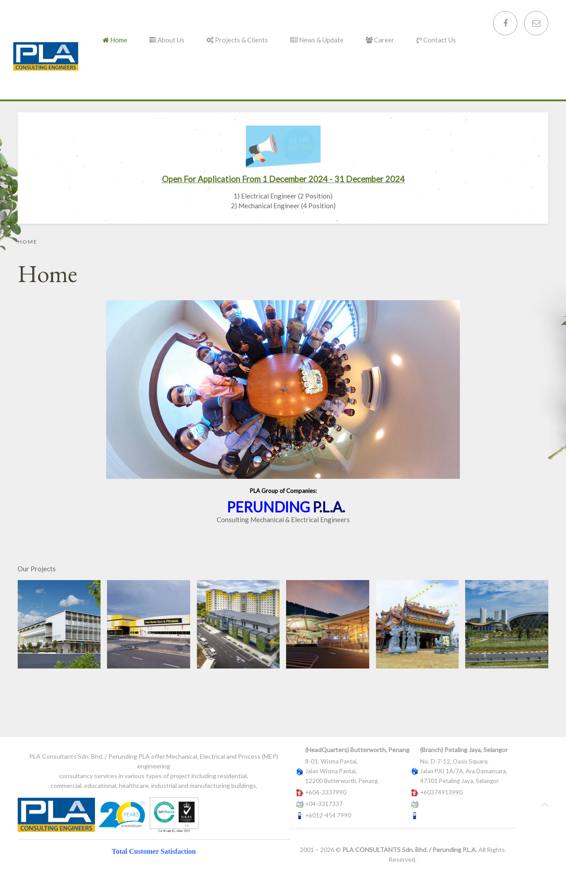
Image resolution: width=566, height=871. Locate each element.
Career (380, 40)
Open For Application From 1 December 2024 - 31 (254, 179)
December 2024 (375, 179)
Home (115, 40)
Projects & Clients (237, 40)
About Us (166, 40)
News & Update (317, 40)
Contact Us (436, 40)
